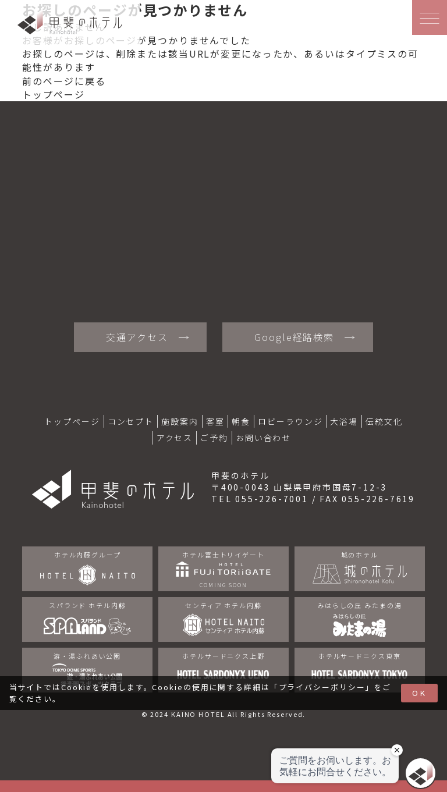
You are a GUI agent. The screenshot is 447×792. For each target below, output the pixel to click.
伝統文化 (384, 421)
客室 (215, 421)
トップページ (53, 94)
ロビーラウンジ (290, 421)
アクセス (175, 437)
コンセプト (131, 421)
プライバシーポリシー (322, 686)
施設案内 (179, 421)
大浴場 (344, 421)
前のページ (48, 81)
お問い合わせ (263, 437)
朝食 (241, 421)
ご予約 (214, 437)
